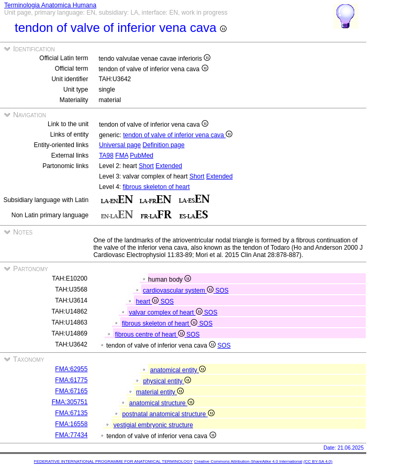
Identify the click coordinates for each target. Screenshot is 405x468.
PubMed (141, 155)
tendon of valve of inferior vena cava (177, 135)
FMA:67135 (71, 413)
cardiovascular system (179, 290)
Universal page (120, 145)
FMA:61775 (71, 380)
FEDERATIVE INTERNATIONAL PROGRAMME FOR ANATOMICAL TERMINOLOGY (113, 461)
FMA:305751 (70, 402)
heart (148, 301)
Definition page (164, 145)
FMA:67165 (71, 391)
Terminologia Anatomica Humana (50, 5)
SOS (221, 290)
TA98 (106, 155)
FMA (121, 155)
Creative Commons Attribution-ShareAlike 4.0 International (248, 461)
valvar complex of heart (166, 312)
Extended (168, 166)
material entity (160, 392)
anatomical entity (178, 370)
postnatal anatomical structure (168, 414)
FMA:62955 (71, 369)
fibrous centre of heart (150, 334)
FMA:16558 (71, 424)
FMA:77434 (71, 435)
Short (146, 166)
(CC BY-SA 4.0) (317, 461)
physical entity (167, 381)
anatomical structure (161, 403)
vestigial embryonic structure (153, 425)
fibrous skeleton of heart (156, 187)
